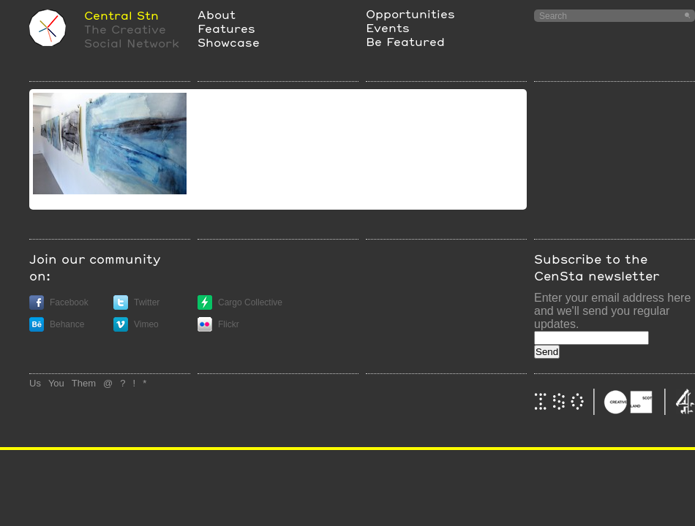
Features (226, 28)
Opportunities (410, 13)
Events (388, 27)
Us (35, 383)
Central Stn (121, 15)
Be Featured (405, 41)
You (56, 383)
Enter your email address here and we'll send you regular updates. (612, 310)
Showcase (229, 42)
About (217, 14)
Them (84, 383)
